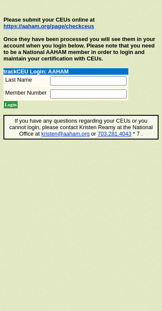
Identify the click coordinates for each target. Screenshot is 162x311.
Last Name (18, 79)
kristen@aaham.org (65, 133)
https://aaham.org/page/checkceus (48, 26)
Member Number (26, 92)
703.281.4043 (114, 133)
